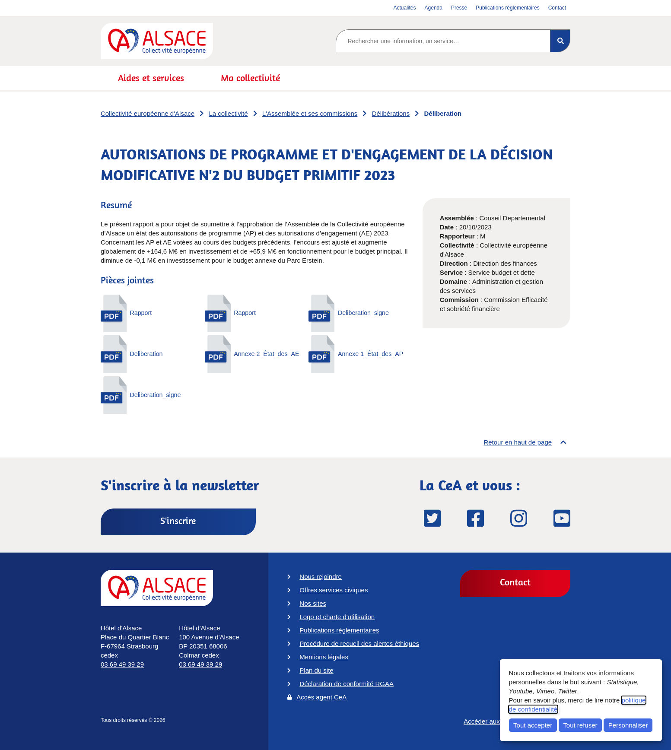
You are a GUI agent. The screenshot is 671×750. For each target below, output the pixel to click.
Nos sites (312, 603)
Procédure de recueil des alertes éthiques (359, 643)
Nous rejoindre (320, 576)
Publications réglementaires (339, 630)
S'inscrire (178, 521)
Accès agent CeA (321, 697)
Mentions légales (323, 657)
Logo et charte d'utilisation (337, 616)
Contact (515, 582)
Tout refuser (580, 725)
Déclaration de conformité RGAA (346, 683)
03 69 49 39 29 (122, 664)
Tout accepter (532, 725)
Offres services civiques (333, 590)
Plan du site (316, 670)
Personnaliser (628, 725)
